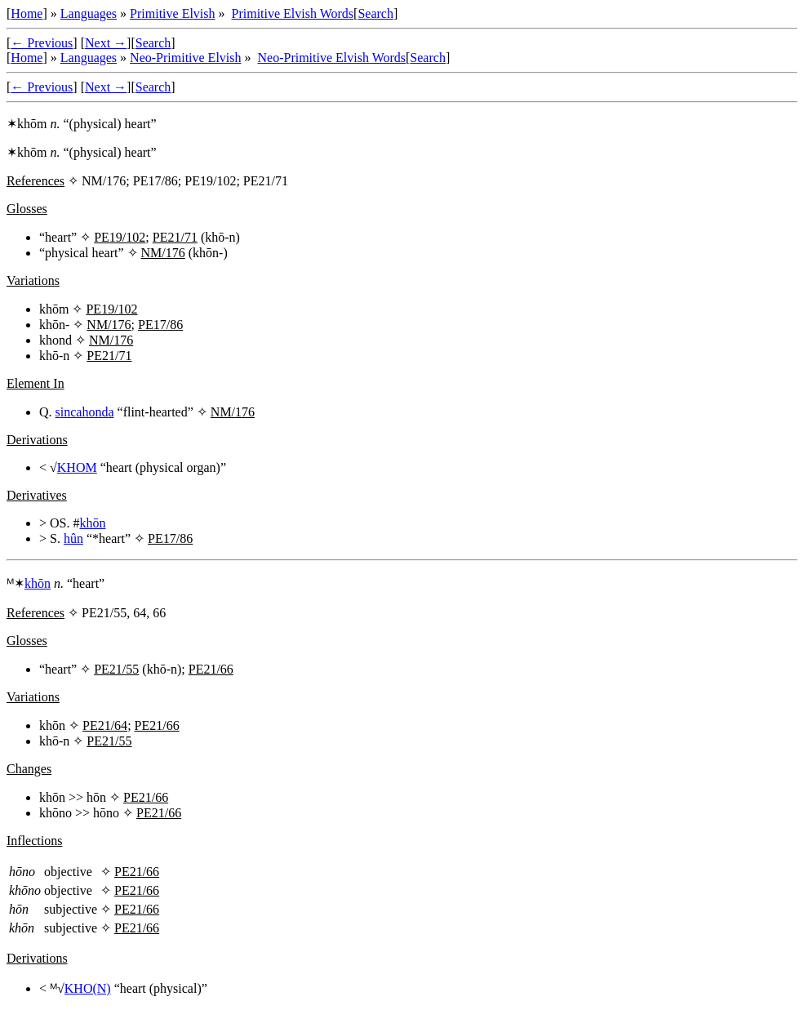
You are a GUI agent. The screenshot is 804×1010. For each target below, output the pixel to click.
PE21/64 (104, 725)
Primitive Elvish (172, 13)
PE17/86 (160, 324)
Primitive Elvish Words (293, 13)
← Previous (42, 43)
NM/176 (163, 253)
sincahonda (85, 412)
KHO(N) (87, 988)
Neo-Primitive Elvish (185, 58)
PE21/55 (116, 669)
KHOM (77, 467)
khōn (92, 523)
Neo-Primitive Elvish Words (332, 58)
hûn (73, 538)
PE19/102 (119, 237)
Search (375, 13)
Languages (88, 13)
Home (26, 13)
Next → (106, 43)
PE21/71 (175, 237)
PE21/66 (211, 669)
